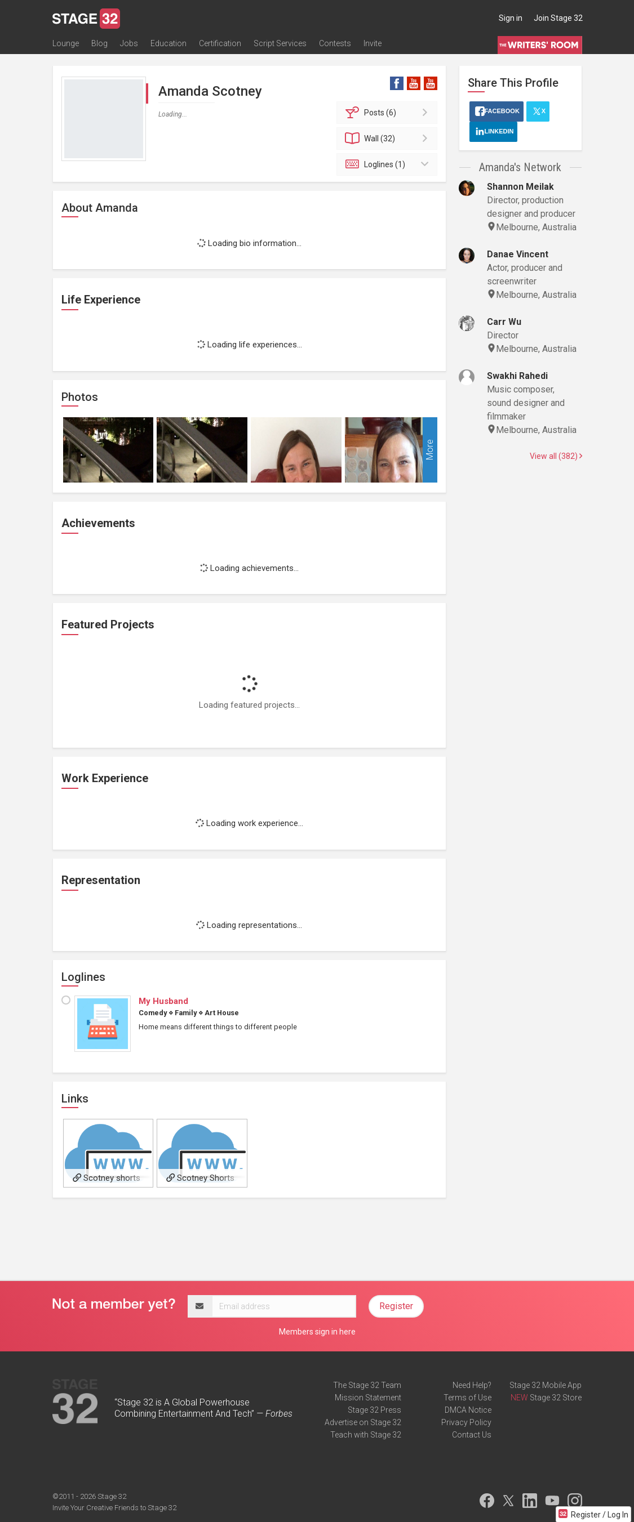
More (429, 449)
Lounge (65, 43)
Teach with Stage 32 (365, 1434)
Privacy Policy (466, 1422)
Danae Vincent (517, 254)
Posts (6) (388, 112)
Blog (99, 43)
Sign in (510, 18)
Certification (220, 43)
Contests (335, 43)
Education (168, 43)
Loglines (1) (388, 164)
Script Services (280, 43)
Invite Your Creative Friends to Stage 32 (114, 1507)
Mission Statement (368, 1397)
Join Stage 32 (558, 18)
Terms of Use (467, 1397)
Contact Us (471, 1434)
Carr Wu (504, 321)
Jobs (129, 43)
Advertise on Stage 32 (363, 1422)
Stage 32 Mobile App (545, 1385)
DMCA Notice (468, 1409)
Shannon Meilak (520, 186)
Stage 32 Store (556, 1397)
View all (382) (556, 456)
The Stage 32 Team (367, 1385)
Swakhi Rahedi (517, 376)
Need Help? (472, 1385)
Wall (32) (388, 138)
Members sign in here (317, 1331)
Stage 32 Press (374, 1409)
